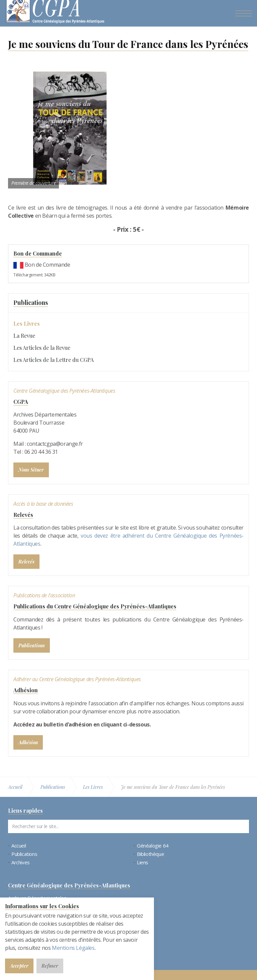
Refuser (49, 966)
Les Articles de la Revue (41, 347)
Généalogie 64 (153, 845)
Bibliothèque (150, 854)
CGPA (20, 401)
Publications (30, 302)
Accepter (19, 966)
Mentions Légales (73, 947)
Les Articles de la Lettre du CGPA (53, 359)
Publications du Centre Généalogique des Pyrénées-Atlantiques (94, 606)
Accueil (18, 845)
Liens (142, 862)
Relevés (23, 514)
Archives (20, 862)
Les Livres (26, 323)
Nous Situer (31, 470)
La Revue (24, 335)
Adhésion (25, 690)
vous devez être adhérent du (118, 535)
